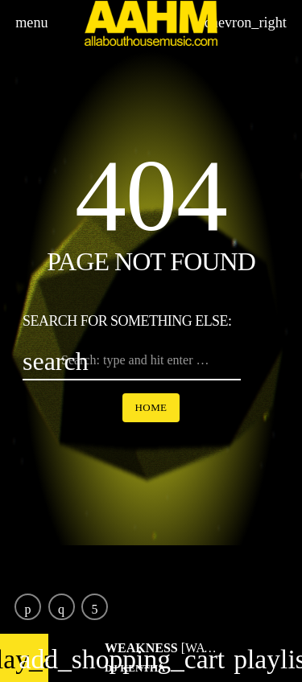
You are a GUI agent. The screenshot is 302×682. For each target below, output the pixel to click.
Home (151, 407)
